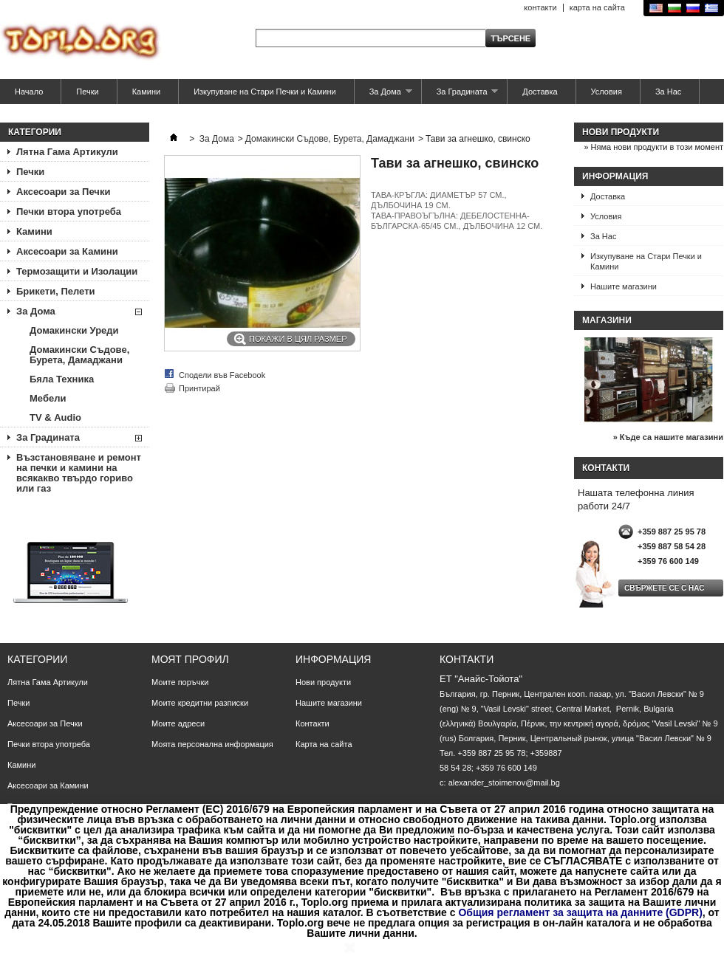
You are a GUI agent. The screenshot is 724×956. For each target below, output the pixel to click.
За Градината (460, 95)
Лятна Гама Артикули (67, 151)
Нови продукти (620, 132)
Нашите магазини (623, 286)
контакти (540, 7)
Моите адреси (178, 723)
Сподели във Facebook (222, 375)
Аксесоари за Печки (63, 191)
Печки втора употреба (68, 211)
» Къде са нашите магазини (668, 437)
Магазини (607, 320)
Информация (615, 176)
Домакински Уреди (74, 330)
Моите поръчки (179, 682)
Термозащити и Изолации (76, 271)
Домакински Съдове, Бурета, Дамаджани (79, 354)
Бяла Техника (62, 379)
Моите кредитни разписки (199, 702)
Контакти (312, 723)
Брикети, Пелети (55, 291)
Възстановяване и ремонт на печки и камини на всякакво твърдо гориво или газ (78, 473)
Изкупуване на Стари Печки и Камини (265, 91)
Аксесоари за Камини (67, 251)
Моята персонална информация (212, 744)
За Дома (383, 95)
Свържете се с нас (664, 588)
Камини (146, 91)
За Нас (668, 91)
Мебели (48, 398)
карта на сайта (597, 7)
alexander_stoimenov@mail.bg (504, 782)
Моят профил (190, 659)
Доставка (539, 91)
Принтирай (199, 388)
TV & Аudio (55, 417)
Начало (29, 91)
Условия (606, 91)
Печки (87, 91)
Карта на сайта (324, 744)
